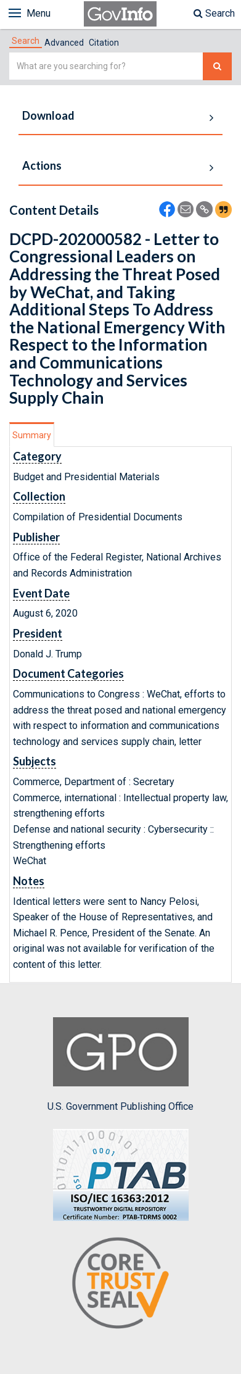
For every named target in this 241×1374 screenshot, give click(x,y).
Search (214, 13)
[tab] (25, 40)
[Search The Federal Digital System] (217, 66)
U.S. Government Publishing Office (120, 1064)
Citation (104, 43)
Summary (31, 435)
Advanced (64, 43)
